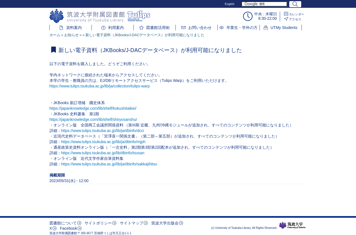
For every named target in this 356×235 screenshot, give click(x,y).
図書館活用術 (158, 27)
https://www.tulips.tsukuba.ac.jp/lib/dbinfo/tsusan (103, 153)
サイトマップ (131, 223)
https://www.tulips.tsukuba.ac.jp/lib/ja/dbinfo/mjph (103, 141)
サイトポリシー (98, 223)
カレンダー (296, 14)
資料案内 (74, 27)
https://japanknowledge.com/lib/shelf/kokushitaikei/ (93, 108)
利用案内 (116, 27)
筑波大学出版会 (165, 223)
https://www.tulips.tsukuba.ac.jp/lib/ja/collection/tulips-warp (100, 86)
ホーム (55, 35)
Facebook (68, 228)
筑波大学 (292, 225)
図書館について (63, 223)
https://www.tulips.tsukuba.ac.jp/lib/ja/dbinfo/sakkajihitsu (109, 164)
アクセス (295, 19)
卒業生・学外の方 (242, 27)
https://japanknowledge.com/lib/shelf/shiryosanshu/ (93, 119)
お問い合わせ (200, 27)
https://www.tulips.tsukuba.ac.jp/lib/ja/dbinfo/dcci (102, 130)
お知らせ (71, 35)
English (229, 4)
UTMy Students (284, 27)
